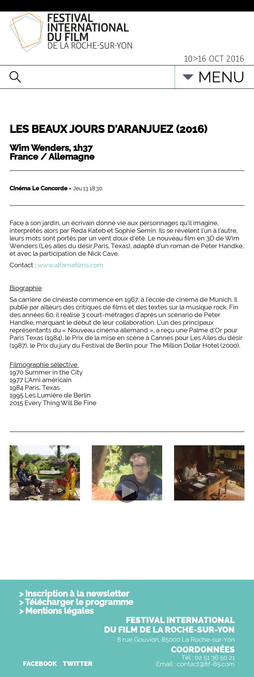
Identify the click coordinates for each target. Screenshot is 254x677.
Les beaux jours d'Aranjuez (108, 129)
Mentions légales (59, 611)
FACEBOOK (40, 663)
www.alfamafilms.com (70, 265)
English (157, 73)
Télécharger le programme (79, 602)
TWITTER (78, 663)
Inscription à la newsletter (77, 594)
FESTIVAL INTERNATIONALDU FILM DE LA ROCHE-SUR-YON (169, 624)
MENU (221, 77)
